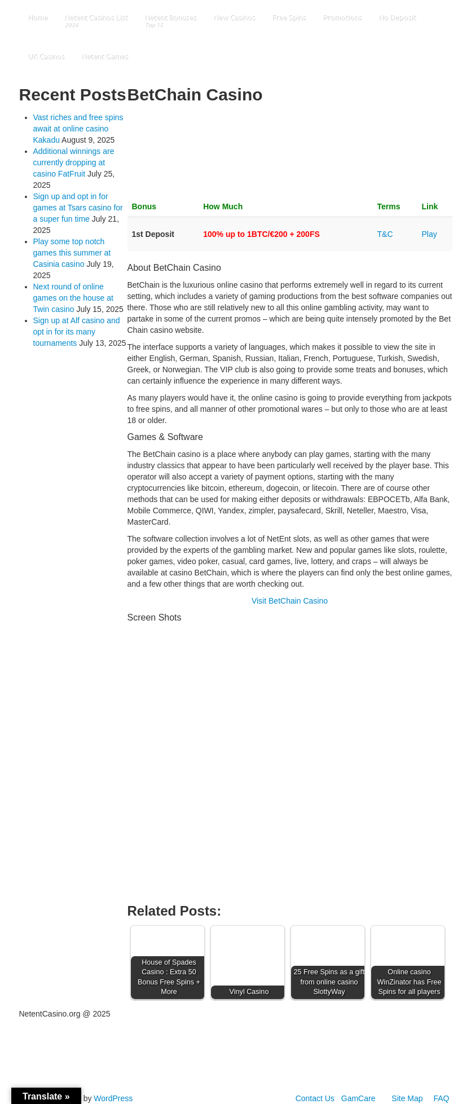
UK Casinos (46, 56)
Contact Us (315, 1098)
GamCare (358, 1098)
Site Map (406, 1098)
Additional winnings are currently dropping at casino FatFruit (74, 162)
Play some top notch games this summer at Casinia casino (72, 253)
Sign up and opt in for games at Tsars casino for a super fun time (78, 207)
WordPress (113, 1098)
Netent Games (104, 56)
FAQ (441, 1098)
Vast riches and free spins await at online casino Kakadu (78, 128)
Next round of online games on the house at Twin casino (73, 298)
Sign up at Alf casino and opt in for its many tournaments (76, 332)
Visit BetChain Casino (290, 600)
